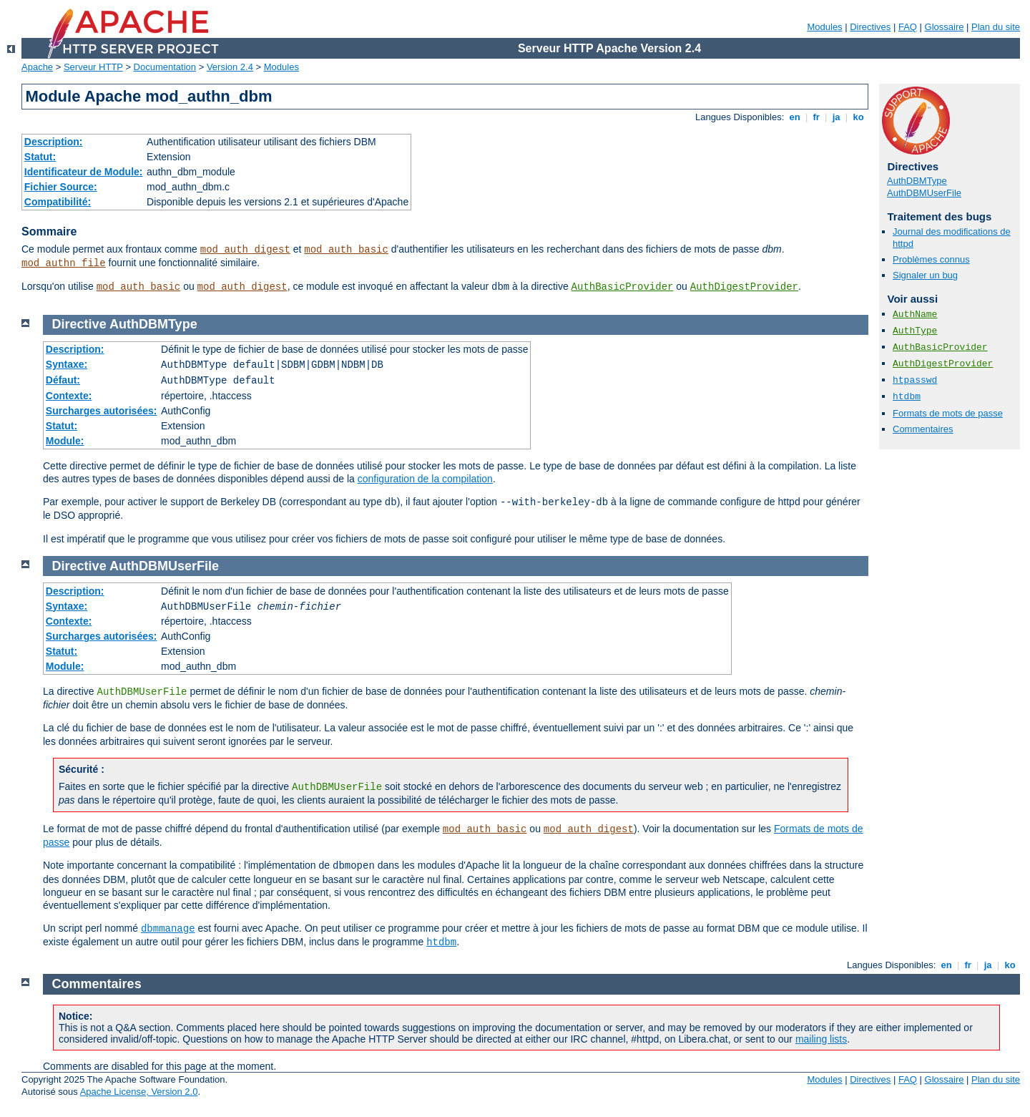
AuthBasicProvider (623, 287)
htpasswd (915, 380)
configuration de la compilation (425, 478)
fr (816, 117)
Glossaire (944, 26)
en (795, 117)
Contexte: (69, 395)
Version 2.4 (230, 67)
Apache (37, 67)
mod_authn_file (63, 263)
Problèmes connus (931, 259)
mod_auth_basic (346, 249)
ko (858, 117)
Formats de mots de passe (948, 413)
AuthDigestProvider (744, 287)
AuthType (915, 331)
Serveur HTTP (93, 67)
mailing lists (821, 1039)
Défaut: (63, 380)
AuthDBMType (917, 180)
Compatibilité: (57, 202)
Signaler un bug (925, 275)
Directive (79, 324)
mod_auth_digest (245, 249)
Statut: (40, 156)
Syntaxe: (66, 364)
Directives (870, 26)
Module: (65, 441)
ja (836, 117)
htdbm (907, 396)
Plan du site (995, 26)
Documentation (165, 67)
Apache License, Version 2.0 (139, 1091)
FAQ (907, 26)
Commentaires (923, 429)
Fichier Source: (60, 186)
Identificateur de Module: (83, 171)
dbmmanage (168, 929)
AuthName (915, 314)
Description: (53, 141)
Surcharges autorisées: (101, 410)
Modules (824, 26)
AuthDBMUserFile (924, 192)
